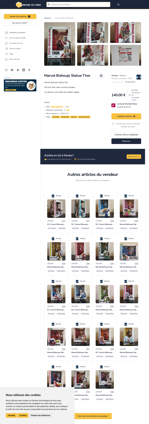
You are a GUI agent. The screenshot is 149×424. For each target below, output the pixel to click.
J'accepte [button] (11, 415)
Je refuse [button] (22, 415)
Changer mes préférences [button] (40, 415)
